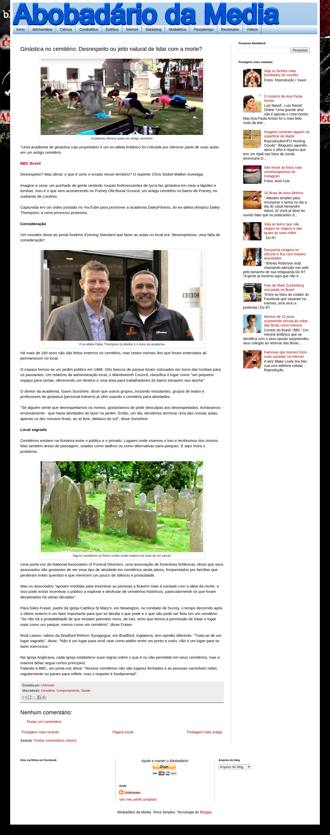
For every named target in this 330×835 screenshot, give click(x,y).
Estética (112, 29)
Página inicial (123, 732)
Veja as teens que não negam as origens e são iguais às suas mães (283, 228)
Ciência (66, 29)
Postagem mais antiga (204, 732)
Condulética (88, 29)
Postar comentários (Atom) (55, 740)
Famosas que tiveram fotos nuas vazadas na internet (285, 354)
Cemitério (48, 690)
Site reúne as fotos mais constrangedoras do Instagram (283, 171)
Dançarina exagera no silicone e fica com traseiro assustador (285, 254)
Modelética (177, 29)
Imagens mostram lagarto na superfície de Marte (286, 134)
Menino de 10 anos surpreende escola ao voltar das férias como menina (286, 321)
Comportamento (67, 690)
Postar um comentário (44, 722)
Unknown (132, 793)
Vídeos (252, 29)
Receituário (230, 29)
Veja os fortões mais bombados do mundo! (281, 73)
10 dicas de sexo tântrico (283, 193)
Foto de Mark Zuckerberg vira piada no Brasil (284, 287)
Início (20, 29)
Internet (132, 29)
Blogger (206, 812)
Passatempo (203, 29)
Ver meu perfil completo (138, 799)
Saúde (85, 690)
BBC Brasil (30, 163)
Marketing (153, 29)
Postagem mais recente (40, 732)
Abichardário (42, 29)
